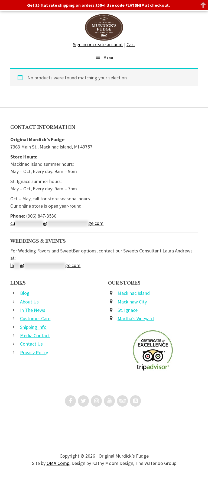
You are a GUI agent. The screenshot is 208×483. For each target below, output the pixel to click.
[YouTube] (109, 401)
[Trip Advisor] (122, 401)
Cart (130, 44)
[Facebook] (70, 401)
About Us (29, 302)
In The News (32, 310)
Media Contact (35, 335)
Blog (25, 293)
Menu (108, 57)
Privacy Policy (34, 352)
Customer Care (35, 318)
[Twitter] (83, 401)
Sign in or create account (98, 44)
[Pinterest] (135, 401)
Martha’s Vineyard (136, 318)
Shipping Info (33, 327)
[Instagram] (96, 401)
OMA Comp (58, 463)
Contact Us (31, 344)
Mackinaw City (132, 302)
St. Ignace (128, 310)
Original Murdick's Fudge (103, 27)
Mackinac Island (134, 293)
